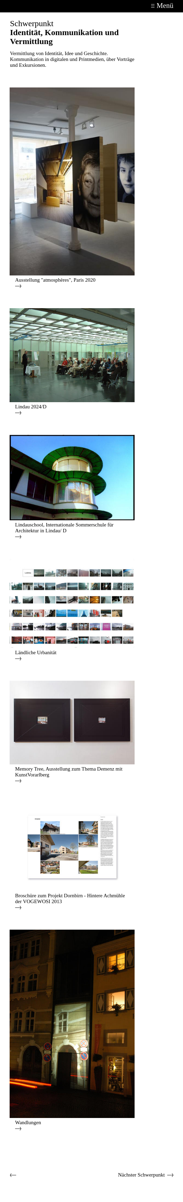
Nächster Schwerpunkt (141, 1175)
